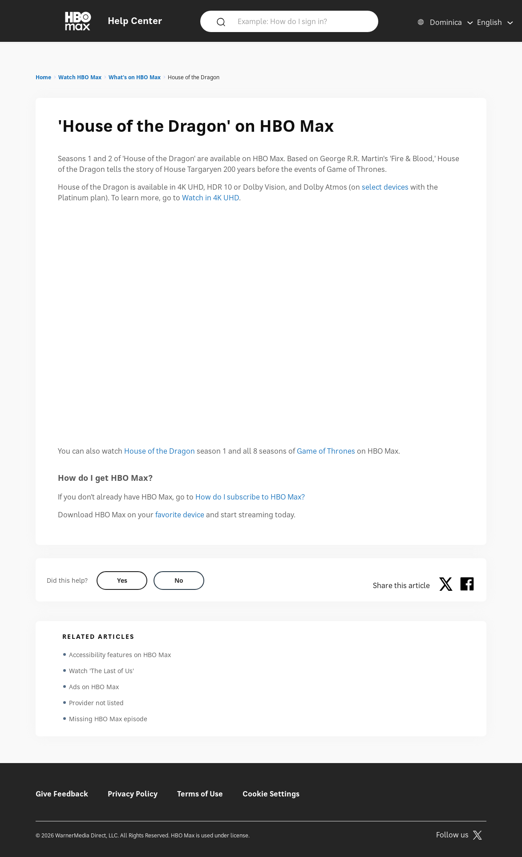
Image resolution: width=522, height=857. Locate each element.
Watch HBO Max (79, 77)
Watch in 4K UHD (210, 198)
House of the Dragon (159, 451)
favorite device (179, 515)
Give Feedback (62, 794)
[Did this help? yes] (122, 580)
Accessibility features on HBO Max (120, 654)
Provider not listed (96, 703)
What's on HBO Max (135, 77)
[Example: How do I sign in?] (302, 21)
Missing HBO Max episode (108, 719)
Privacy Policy (133, 794)
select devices (385, 187)
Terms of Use (200, 794)
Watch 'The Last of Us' (101, 670)
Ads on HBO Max (94, 686)
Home (43, 77)
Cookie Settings (271, 794)
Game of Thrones (326, 451)
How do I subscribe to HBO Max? (250, 497)
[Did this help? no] (179, 580)
